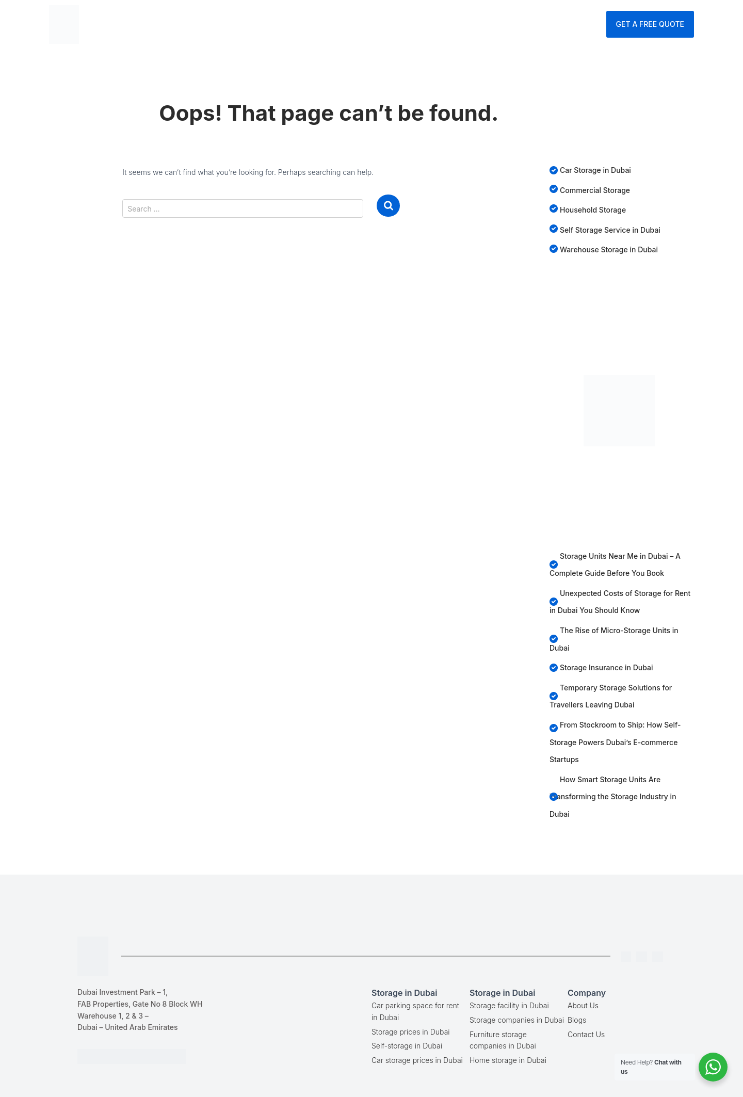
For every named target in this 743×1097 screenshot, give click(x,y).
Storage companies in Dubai (517, 1019)
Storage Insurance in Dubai (606, 667)
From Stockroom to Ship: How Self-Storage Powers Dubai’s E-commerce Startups (615, 742)
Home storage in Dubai (508, 1060)
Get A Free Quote (650, 24)
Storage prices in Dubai (411, 1031)
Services (359, 23)
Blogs (577, 1019)
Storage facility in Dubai (509, 1005)
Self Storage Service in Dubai (610, 229)
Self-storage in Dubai (407, 1045)
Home (231, 23)
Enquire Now (572, 23)
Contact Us (507, 23)
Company (450, 23)
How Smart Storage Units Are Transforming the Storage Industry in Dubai (613, 796)
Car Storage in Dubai (595, 170)
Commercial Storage (595, 190)
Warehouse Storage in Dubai (609, 249)
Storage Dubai (291, 23)
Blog (406, 23)
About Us (583, 1005)
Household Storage (593, 209)
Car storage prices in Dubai (417, 1060)
